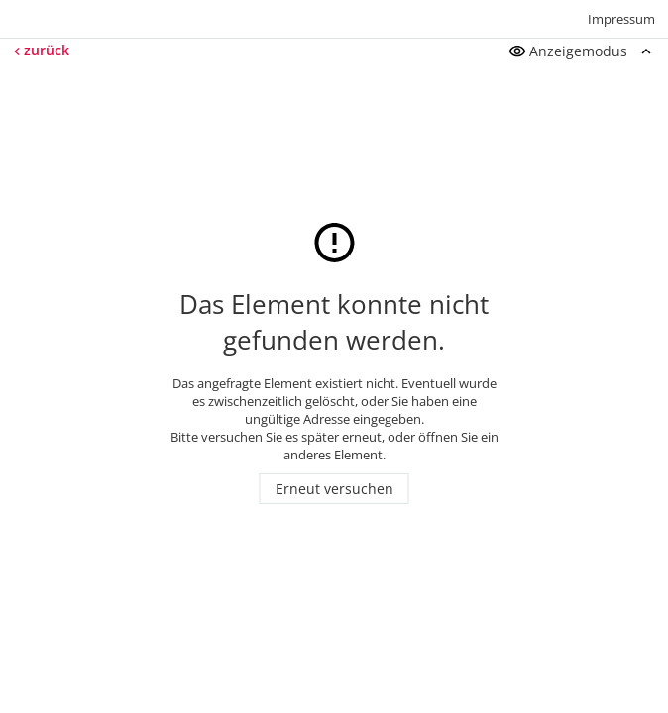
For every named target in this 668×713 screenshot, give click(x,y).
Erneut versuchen (334, 488)
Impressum (621, 19)
